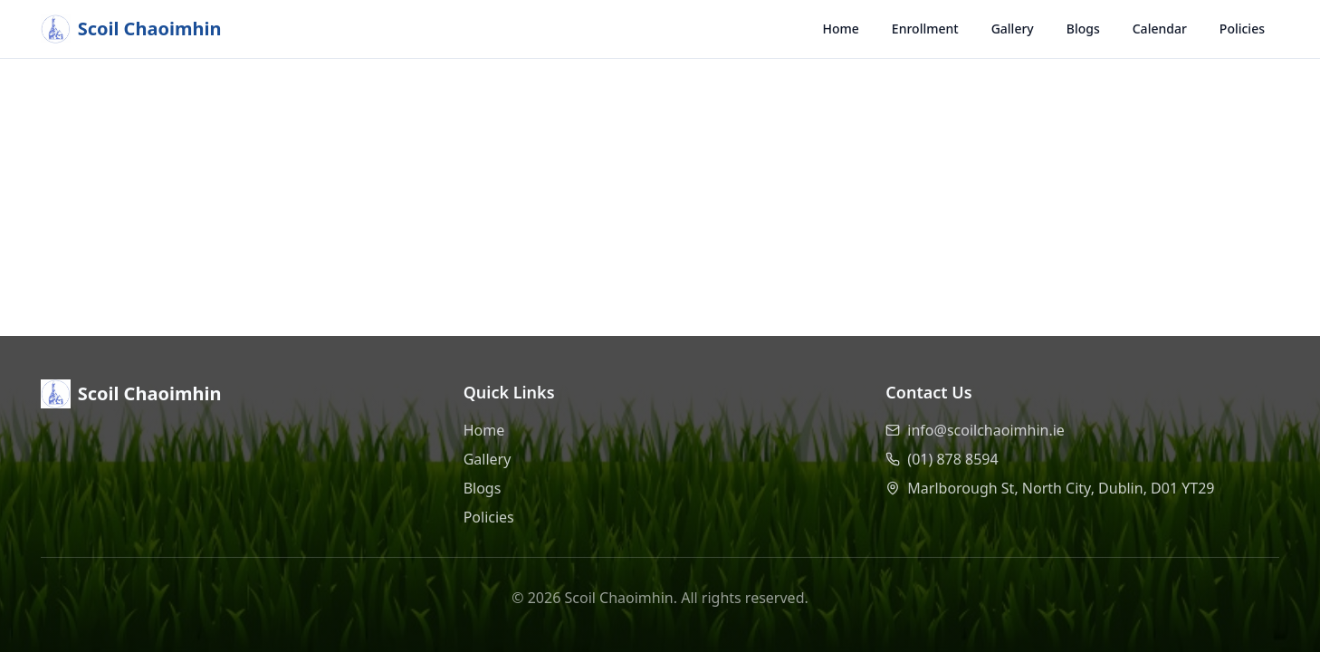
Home (841, 28)
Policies (1242, 28)
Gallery (1012, 28)
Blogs (1083, 28)
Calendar (1160, 28)
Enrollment (925, 28)
